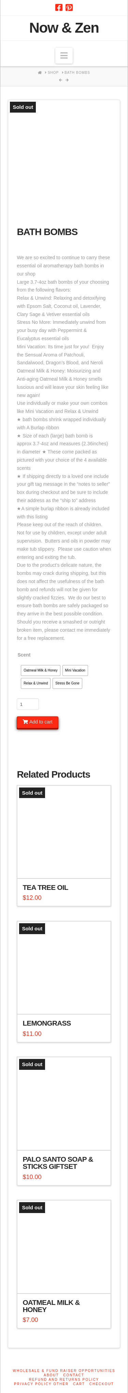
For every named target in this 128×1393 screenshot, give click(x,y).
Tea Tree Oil (45, 887)
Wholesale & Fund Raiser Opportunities (64, 1371)
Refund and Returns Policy (64, 1379)
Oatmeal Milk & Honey (51, 1306)
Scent (23, 655)
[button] (64, 56)
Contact (73, 1375)
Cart (79, 1384)
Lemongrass (47, 1023)
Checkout (101, 1384)
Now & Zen (64, 28)
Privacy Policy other (41, 1384)
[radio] (40, 670)
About (51, 1375)
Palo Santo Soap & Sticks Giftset (58, 1163)
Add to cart (41, 722)
